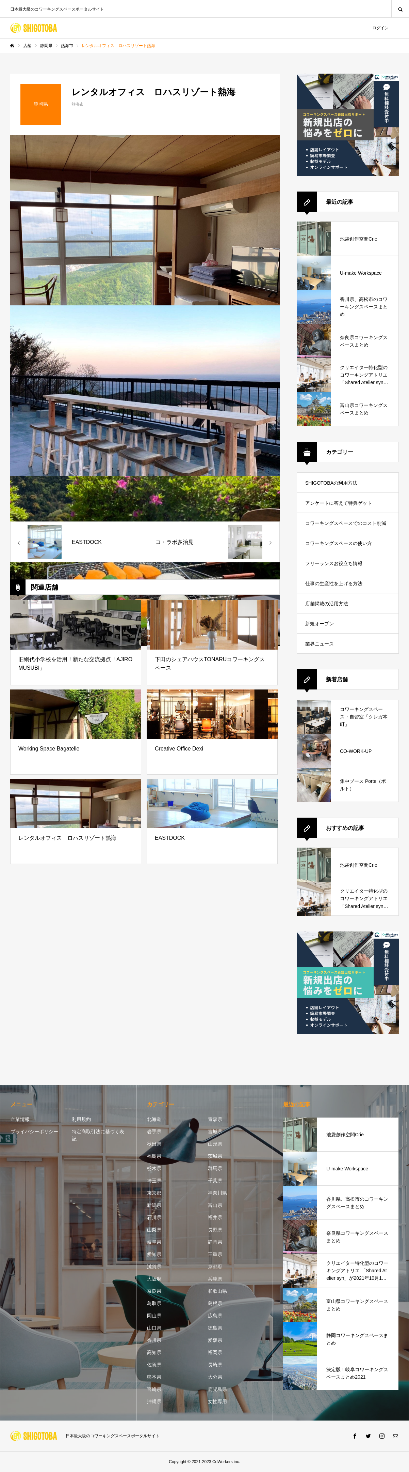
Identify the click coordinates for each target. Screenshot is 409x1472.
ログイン (380, 28)
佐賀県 (154, 1364)
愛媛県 (215, 1340)
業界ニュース (319, 644)
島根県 (215, 1303)
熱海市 (77, 104)
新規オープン (319, 623)
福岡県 (215, 1352)
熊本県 (154, 1377)
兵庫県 (215, 1278)
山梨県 (154, 1229)
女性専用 (217, 1401)
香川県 (154, 1340)
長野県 (215, 1229)
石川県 (154, 1217)
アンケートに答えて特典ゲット (338, 503)
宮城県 (215, 1131)
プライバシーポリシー (34, 1131)
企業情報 (20, 1119)
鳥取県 (154, 1303)
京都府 (215, 1266)
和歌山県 (217, 1291)
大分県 (215, 1377)
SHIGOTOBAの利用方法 (331, 483)
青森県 (215, 1119)
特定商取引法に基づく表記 (98, 1135)
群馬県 (215, 1168)
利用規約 (81, 1119)
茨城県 (215, 1156)
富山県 (215, 1205)
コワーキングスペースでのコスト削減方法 (345, 526)
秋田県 (154, 1144)
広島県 (215, 1315)
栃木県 (154, 1168)
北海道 (154, 1119)
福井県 (215, 1217)
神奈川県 (217, 1193)
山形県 (215, 1144)
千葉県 (215, 1180)
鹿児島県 (217, 1389)
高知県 (154, 1352)
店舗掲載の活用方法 (326, 603)
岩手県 (154, 1131)
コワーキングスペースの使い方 (338, 543)
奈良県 (154, 1291)
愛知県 (154, 1254)
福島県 (154, 1156)
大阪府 (154, 1278)
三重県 (215, 1254)
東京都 (154, 1193)
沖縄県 (154, 1401)
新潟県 (154, 1205)
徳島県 (215, 1328)
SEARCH (400, 8)
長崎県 (215, 1364)
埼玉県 (154, 1180)
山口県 (154, 1328)
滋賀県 (154, 1266)
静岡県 (215, 1242)
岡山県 (154, 1315)
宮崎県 (154, 1389)
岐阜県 (154, 1242)
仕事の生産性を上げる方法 (333, 583)
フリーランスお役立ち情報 (333, 563)
